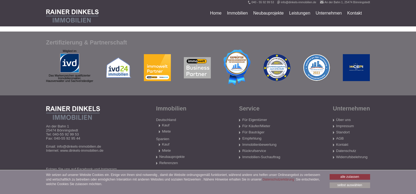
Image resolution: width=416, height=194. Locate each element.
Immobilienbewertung (259, 145)
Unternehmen (329, 13)
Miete (166, 131)
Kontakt (354, 13)
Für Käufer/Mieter (256, 126)
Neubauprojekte (268, 13)
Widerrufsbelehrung (351, 157)
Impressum (345, 126)
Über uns (343, 120)
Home (216, 13)
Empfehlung (251, 138)
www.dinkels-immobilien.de (81, 150)
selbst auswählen (349, 185)
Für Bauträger (253, 132)
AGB (340, 138)
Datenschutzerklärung (278, 179)
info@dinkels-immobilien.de (298, 2)
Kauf (165, 125)
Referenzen (168, 163)
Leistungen (299, 13)
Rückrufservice (254, 151)
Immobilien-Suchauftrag (261, 157)
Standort (343, 132)
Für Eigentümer (254, 120)
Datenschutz (346, 151)
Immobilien (237, 13)
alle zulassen (349, 177)
